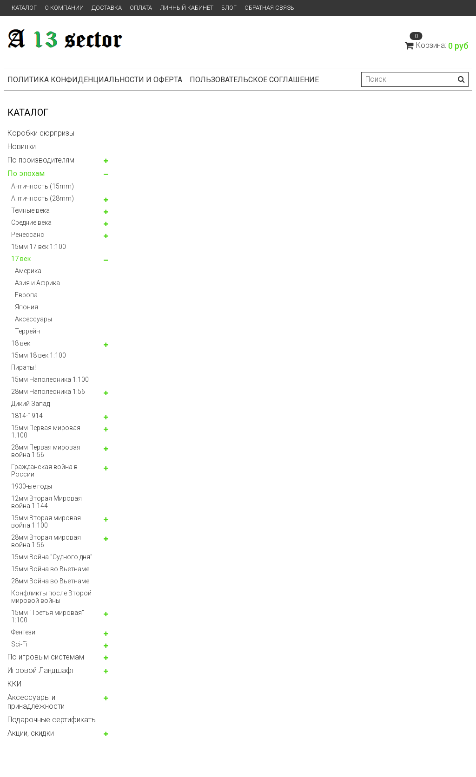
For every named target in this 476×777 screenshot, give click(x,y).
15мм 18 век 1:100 (38, 355)
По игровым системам (45, 657)
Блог (229, 7)
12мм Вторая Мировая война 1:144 (46, 502)
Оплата (141, 7)
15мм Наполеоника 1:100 (50, 379)
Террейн (27, 331)
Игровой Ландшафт (40, 670)
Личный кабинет (186, 7)
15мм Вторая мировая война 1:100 (46, 521)
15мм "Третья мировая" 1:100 (47, 616)
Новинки (21, 146)
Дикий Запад (30, 403)
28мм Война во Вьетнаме (50, 581)
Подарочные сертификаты (52, 719)
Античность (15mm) (42, 186)
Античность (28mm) (42, 198)
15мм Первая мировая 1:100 (45, 431)
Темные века (30, 210)
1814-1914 (27, 415)
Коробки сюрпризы (40, 133)
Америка (28, 270)
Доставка (107, 7)
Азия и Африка (37, 283)
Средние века (31, 222)
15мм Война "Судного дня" (52, 557)
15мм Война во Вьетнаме (50, 569)
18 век (20, 343)
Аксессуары (33, 319)
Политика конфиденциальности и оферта (94, 79)
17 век (21, 258)
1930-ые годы (31, 486)
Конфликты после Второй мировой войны (51, 596)
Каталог (24, 7)
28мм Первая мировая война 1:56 (45, 451)
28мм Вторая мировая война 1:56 (46, 541)
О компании (64, 7)
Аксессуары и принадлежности (36, 702)
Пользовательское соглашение (254, 79)
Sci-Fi (19, 644)
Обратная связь (269, 7)
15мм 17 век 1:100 (38, 246)
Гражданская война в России (44, 470)
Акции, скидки (30, 733)
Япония (26, 307)
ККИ (14, 683)
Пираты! (23, 367)
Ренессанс (27, 234)
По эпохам (26, 173)
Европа (26, 295)
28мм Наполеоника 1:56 (48, 391)
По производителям (40, 160)
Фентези (23, 632)
